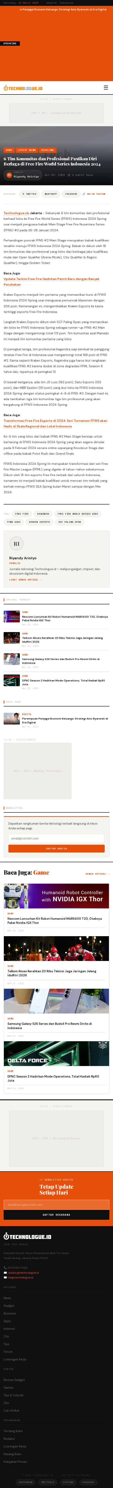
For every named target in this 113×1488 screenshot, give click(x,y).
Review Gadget (14, 1380)
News (7, 1298)
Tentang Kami (13, 1431)
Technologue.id (16, 213)
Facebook (71, 194)
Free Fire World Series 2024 (78, 514)
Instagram (25, 1482)
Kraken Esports (39, 522)
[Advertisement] (66, 45)
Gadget (9, 1306)
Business (10, 1313)
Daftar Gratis (56, 848)
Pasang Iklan (12, 1454)
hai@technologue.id (20, 1277)
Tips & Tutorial (13, 1395)
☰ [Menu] (106, 87)
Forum (8, 1352)
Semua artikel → (97, 874)
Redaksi (9, 1439)
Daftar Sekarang (56, 1215)
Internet (9, 1329)
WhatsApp (51, 194)
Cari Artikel (11, 1410)
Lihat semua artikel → (25, 579)
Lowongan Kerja (15, 1359)
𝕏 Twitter (29, 194)
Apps (7, 1321)
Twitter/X (47, 1482)
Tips (6, 1344)
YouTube (68, 1482)
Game (9, 150)
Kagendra (43, 514)
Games (9, 1387)
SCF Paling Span (70, 522)
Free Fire (21, 514)
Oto (6, 1336)
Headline (47, 150)
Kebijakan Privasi (15, 1462)
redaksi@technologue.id (23, 1273)
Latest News (27, 150)
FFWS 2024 (13, 522)
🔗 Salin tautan (93, 194)
